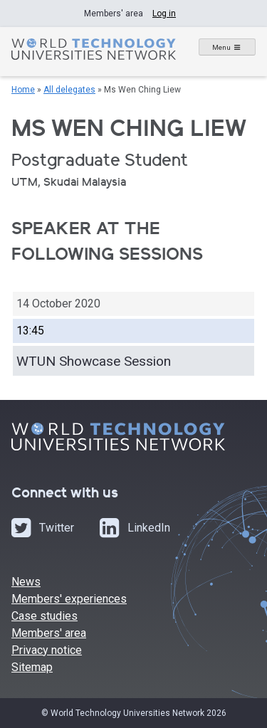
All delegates (69, 90)
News (26, 582)
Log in (164, 14)
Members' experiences (69, 599)
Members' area (48, 633)
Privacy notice (46, 650)
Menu (221, 47)
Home (23, 90)
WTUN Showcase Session (93, 361)
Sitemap (32, 667)
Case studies (44, 616)
